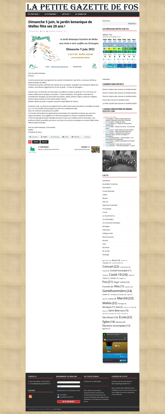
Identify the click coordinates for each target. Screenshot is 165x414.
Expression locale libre (109, 205)
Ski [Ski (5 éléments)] (118, 314)
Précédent (105, 160)
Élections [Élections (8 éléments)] (120, 322)
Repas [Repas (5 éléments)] (104, 311)
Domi (43, 31)
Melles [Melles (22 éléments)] (109, 303)
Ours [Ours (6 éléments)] (133, 307)
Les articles (62, 395)
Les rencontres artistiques (111, 223)
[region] (119, 161)
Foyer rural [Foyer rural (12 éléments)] (121, 282)
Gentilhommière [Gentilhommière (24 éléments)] (117, 290)
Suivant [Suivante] (134, 160)
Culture (104, 195)
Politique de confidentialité (92, 381)
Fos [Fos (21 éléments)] (107, 282)
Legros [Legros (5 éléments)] (129, 295)
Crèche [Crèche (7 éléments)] (105, 278)
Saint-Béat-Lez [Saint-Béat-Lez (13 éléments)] (118, 310)
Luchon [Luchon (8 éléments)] (112, 298)
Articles (65, 14)
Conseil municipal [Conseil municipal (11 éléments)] (120, 270)
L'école (104, 212)
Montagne (105, 226)
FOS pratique (33, 14)
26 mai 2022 (35, 31)
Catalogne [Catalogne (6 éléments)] (106, 263)
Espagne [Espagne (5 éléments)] (122, 278)
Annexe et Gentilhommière (127, 89)
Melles (44, 142)
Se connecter (80, 14)
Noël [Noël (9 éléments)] (119, 307)
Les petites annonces (65, 397)
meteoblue (106, 79)
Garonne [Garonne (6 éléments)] (129, 287)
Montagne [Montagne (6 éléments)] (122, 304)
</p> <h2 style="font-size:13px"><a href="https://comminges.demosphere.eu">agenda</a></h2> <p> (119, 131)
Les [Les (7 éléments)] (104, 299)
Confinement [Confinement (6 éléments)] (125, 267)
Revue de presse (108, 237)
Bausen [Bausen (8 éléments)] (116, 260)
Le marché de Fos (108, 216)
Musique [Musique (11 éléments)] (108, 307)
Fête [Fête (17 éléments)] (119, 286)
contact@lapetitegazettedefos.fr (40, 384)
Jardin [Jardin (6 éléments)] (123, 294)
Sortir (104, 244)
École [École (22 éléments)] (125, 317)
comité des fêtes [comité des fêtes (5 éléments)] (117, 263)
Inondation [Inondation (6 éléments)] (115, 294)
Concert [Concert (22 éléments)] (110, 266)
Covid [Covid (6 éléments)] (105, 275)
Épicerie (105, 198)
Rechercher (106, 21)
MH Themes (57, 409)
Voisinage (59, 31)
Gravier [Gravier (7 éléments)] (106, 294)
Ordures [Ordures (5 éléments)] (126, 307)
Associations (106, 188)
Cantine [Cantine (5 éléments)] (124, 260)
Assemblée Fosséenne (110, 184)
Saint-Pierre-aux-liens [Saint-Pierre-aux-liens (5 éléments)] (109, 314)
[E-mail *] (68, 386)
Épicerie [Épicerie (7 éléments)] (106, 329)
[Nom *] (68, 382)
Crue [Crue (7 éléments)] (131, 275)
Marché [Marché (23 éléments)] (125, 298)
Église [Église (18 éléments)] (108, 322)
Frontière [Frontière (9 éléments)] (107, 286)
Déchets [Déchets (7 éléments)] (114, 278)
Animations (52, 31)
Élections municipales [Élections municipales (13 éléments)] (116, 326)
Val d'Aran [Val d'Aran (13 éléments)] (110, 317)
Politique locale (107, 233)
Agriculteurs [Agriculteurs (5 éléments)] (106, 260)
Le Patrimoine (50, 14)
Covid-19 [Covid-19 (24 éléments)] (118, 274)
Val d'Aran (105, 247)
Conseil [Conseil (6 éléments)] (105, 271)
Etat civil (105, 202)
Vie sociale (106, 251)
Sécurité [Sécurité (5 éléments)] (124, 314)
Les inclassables (107, 219)
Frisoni (104, 100)
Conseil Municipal (108, 191)
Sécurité (105, 240)
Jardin (36, 142)
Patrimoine (106, 230)
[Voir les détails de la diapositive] (119, 161)
